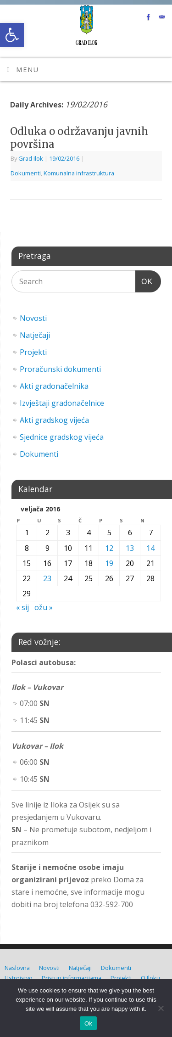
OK (144, 280)
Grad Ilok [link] (30, 158)
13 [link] (130, 548)
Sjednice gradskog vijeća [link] (62, 437)
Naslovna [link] (17, 968)
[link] (12, 35)
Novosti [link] (33, 318)
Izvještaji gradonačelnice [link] (62, 403)
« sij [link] (22, 607)
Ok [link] (88, 1023)
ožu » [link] (43, 607)
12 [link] (109, 548)
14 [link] (150, 548)
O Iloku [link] (150, 978)
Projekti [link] (33, 352)
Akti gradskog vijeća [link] (54, 420)
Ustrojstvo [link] (19, 978)
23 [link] (47, 578)
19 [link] (109, 563)
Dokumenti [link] (26, 173)
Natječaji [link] (35, 335)
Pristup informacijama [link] (71, 978)
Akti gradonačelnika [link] (54, 386)
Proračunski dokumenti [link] (60, 369)
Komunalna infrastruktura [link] (79, 173)
